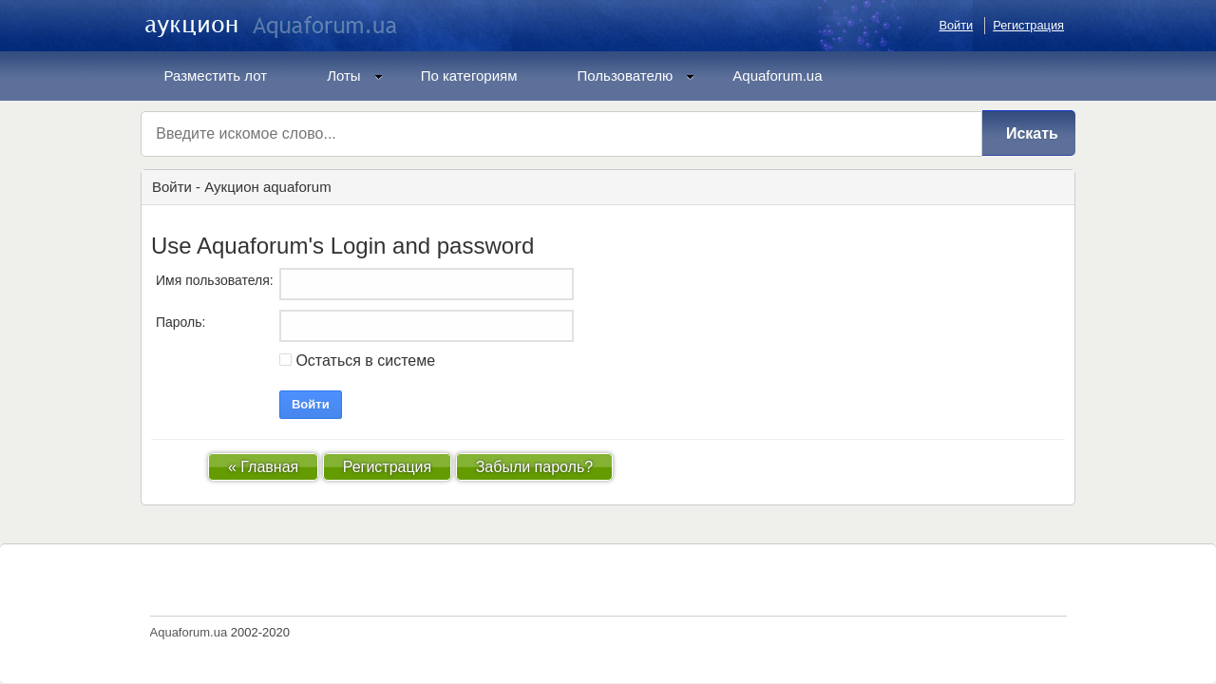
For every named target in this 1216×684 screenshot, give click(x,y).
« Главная (263, 467)
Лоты (355, 75)
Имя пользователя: (215, 280)
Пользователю (636, 75)
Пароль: (180, 322)
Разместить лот (216, 75)
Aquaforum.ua (777, 75)
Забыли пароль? (535, 467)
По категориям (469, 75)
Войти (956, 25)
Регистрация (1028, 25)
